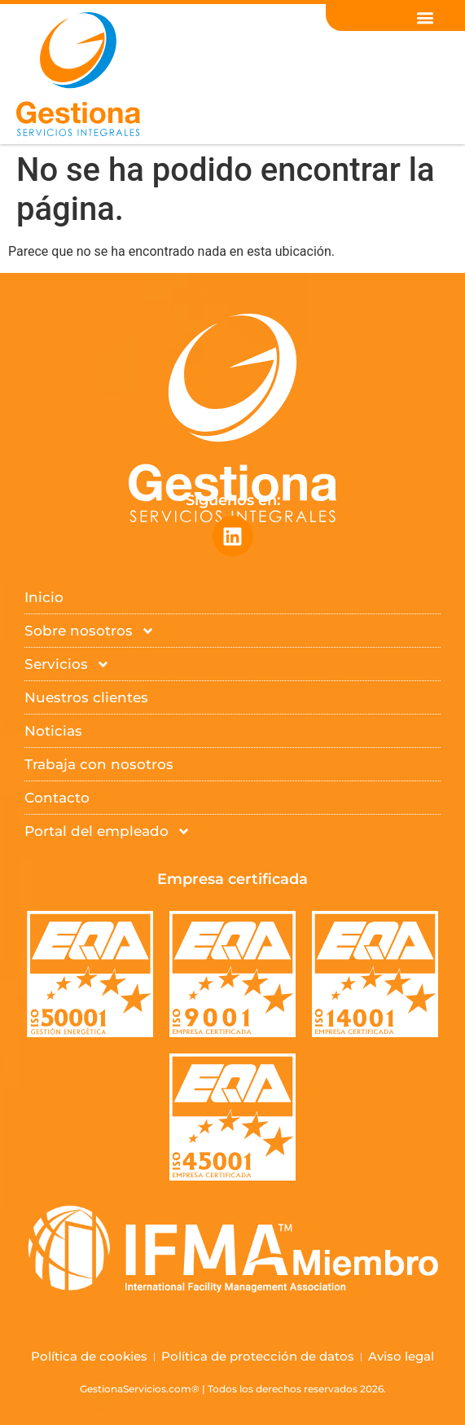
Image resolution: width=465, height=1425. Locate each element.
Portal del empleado (107, 831)
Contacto (57, 797)
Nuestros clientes (86, 697)
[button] (425, 17)
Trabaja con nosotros (98, 764)
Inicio (44, 597)
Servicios (67, 664)
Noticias (53, 731)
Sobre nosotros (89, 631)
